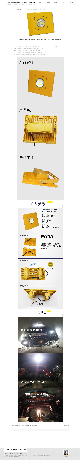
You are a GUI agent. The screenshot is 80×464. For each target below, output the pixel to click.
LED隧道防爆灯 (18, 9)
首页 (13, 9)
